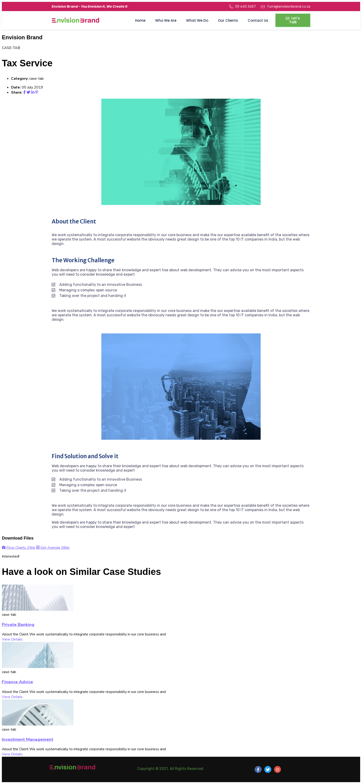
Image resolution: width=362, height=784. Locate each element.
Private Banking (18, 625)
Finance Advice (17, 682)
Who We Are (165, 20)
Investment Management (27, 739)
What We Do (197, 20)
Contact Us (258, 20)
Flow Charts (18, 547)
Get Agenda (52, 547)
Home (140, 20)
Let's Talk (293, 20)
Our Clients (228, 20)
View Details (12, 639)
